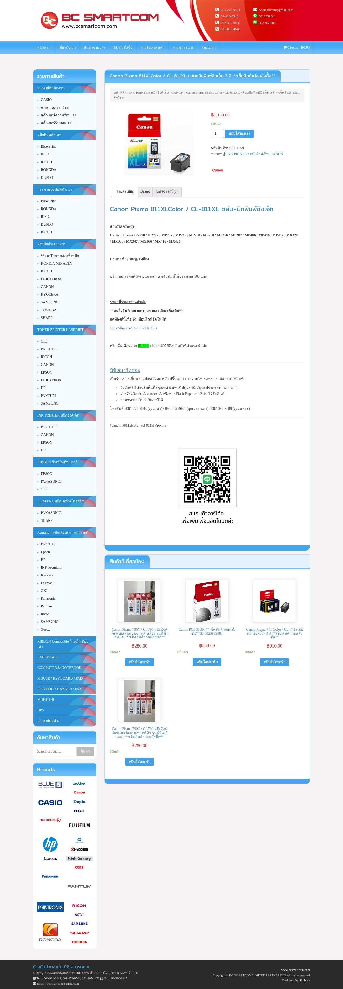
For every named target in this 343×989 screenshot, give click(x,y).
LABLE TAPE (47, 657)
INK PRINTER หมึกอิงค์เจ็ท (149, 92)
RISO (45, 154)
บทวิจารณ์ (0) (167, 192)
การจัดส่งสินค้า (152, 47)
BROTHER (49, 349)
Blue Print (48, 201)
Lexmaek (47, 583)
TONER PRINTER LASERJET (60, 330)
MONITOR (45, 700)
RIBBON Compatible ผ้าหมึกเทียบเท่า (62, 644)
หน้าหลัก (120, 92)
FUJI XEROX (51, 279)
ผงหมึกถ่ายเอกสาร (51, 244)
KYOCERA (49, 294)
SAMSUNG (49, 302)
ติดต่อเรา (208, 47)
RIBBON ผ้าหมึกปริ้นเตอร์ (57, 462)
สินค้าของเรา (94, 47)
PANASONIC (51, 482)
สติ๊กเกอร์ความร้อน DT (58, 115)
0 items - (296, 47)
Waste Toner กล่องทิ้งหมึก (60, 256)
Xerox (45, 629)
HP (43, 388)
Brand (145, 192)
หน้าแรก (43, 47)
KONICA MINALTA (56, 263)
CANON (177, 92)
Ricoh (45, 614)
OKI (44, 341)
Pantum (46, 606)
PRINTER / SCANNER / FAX (59, 689)
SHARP (47, 318)
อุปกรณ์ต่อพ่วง (48, 721)
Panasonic (48, 598)
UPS (40, 710)
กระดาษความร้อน (55, 107)
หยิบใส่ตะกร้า (239, 134)
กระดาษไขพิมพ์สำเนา (54, 189)
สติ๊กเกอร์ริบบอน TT (56, 123)
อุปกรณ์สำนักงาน (51, 88)
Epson (45, 552)
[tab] (125, 192)
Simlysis (304, 980)
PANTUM (48, 396)
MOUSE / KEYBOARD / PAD (60, 678)
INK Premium (51, 567)
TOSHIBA (48, 310)
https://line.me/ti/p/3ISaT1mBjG (133, 328)
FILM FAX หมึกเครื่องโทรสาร (60, 501)
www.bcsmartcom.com (295, 970)
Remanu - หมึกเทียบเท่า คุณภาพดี (62, 532)
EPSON (46, 372)
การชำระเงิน (183, 47)
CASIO (46, 100)
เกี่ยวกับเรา (67, 47)
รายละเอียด (125, 192)
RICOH (46, 162)
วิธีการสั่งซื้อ (122, 47)
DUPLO (47, 178)
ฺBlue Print (48, 146)
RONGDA (48, 170)
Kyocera (47, 575)
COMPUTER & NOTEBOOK (59, 668)
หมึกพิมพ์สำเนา (49, 135)
